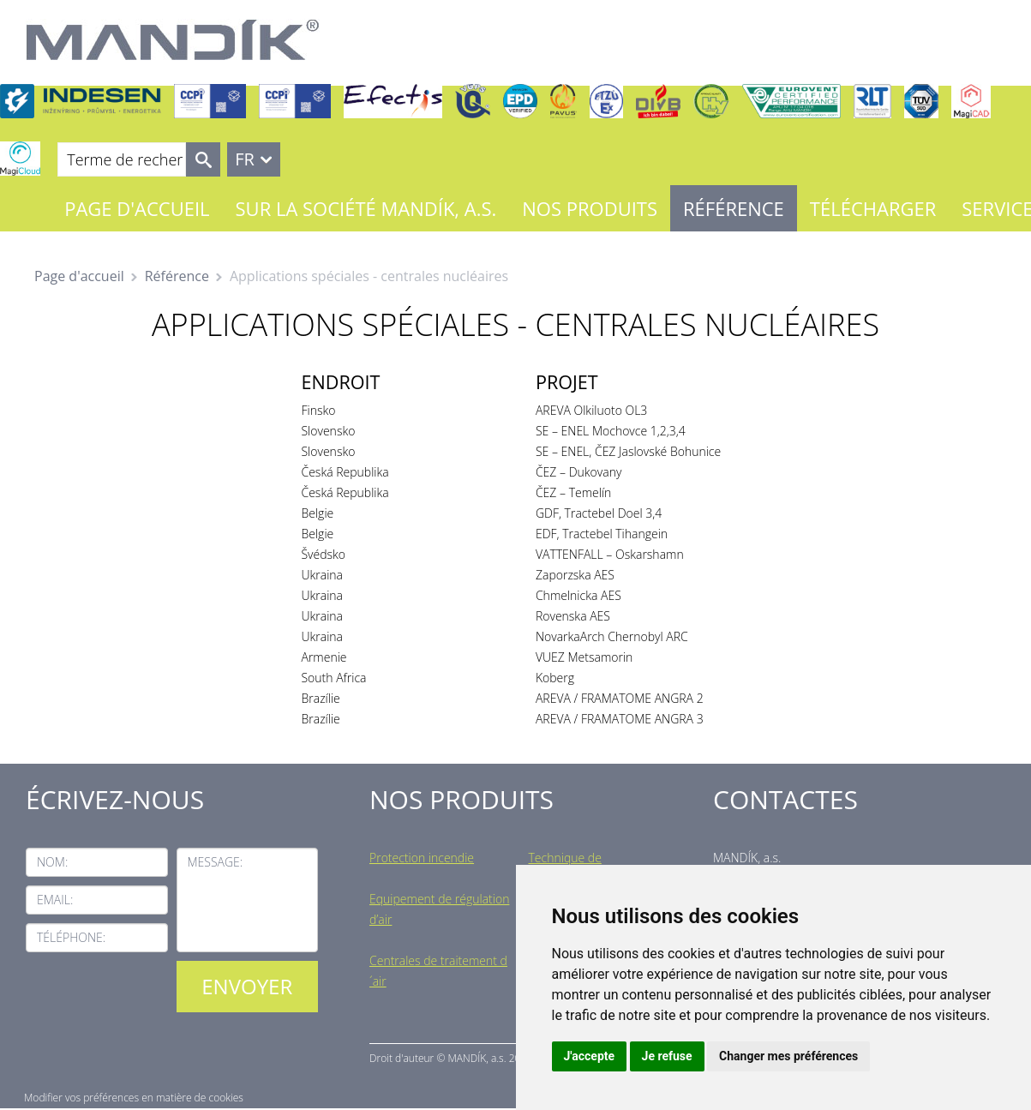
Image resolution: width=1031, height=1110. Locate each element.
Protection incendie (421, 857)
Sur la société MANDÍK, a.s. (366, 208)
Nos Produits (589, 208)
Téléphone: (71, 937)
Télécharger (873, 208)
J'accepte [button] (589, 1056)
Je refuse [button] (667, 1056)
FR (245, 159)
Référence (733, 208)
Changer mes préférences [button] (788, 1056)
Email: (55, 899)
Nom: (52, 862)
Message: (215, 862)
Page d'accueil (136, 208)
